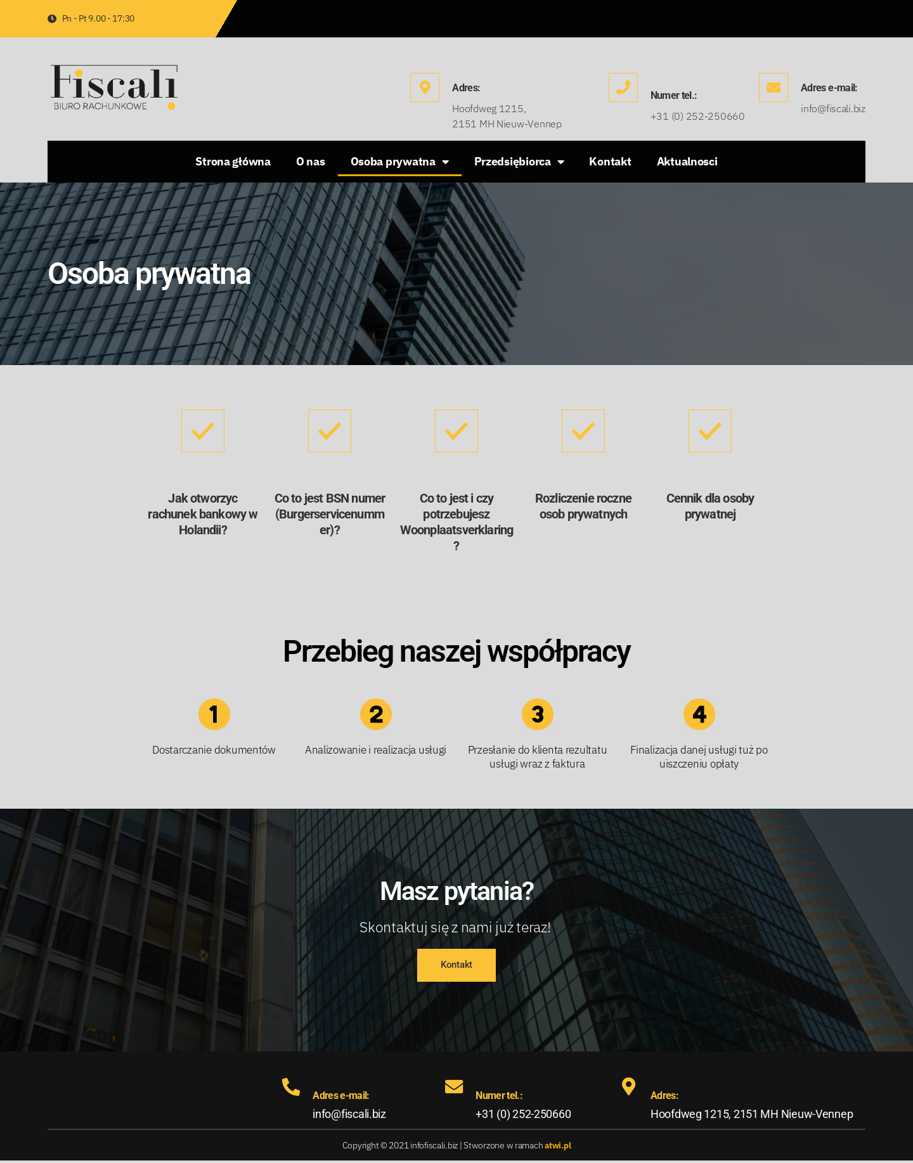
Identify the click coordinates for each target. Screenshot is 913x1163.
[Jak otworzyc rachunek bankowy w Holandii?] (202, 431)
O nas (310, 161)
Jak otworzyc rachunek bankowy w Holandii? (202, 514)
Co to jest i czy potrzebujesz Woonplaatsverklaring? (456, 522)
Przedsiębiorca (519, 162)
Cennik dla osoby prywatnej (710, 506)
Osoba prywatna (400, 162)
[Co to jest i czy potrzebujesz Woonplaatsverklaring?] (456, 431)
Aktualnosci (687, 161)
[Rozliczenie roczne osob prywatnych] (583, 431)
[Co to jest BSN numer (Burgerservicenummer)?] (329, 431)
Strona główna (233, 161)
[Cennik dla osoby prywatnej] (710, 431)
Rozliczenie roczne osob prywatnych (583, 506)
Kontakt (610, 161)
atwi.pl (558, 1147)
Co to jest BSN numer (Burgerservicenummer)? (330, 514)
